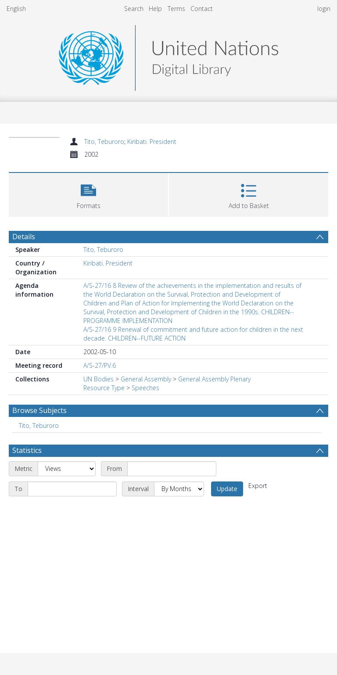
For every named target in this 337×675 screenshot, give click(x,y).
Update (227, 489)
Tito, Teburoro (104, 141)
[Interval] (179, 488)
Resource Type (104, 388)
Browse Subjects (39, 410)
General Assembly (146, 379)
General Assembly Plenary (214, 379)
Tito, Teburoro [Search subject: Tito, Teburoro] (39, 425)
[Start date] (171, 468)
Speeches (145, 388)
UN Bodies (98, 379)
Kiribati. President (151, 141)
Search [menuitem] (133, 8)
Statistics (27, 450)
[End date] (72, 488)
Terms (176, 8)
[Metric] (67, 468)
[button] (88, 194)
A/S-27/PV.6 (99, 365)
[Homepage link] (168, 55)
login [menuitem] (323, 8)
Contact (201, 8)
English (16, 8)
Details (23, 236)
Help (155, 8)
